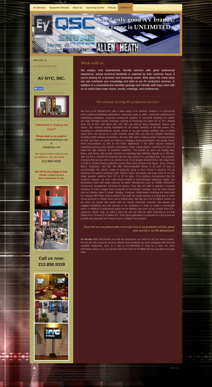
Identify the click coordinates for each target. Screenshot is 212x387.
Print (37, 368)
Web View (174, 368)
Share (39, 88)
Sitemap (46, 368)
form (143, 249)
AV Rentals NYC (89, 239)
